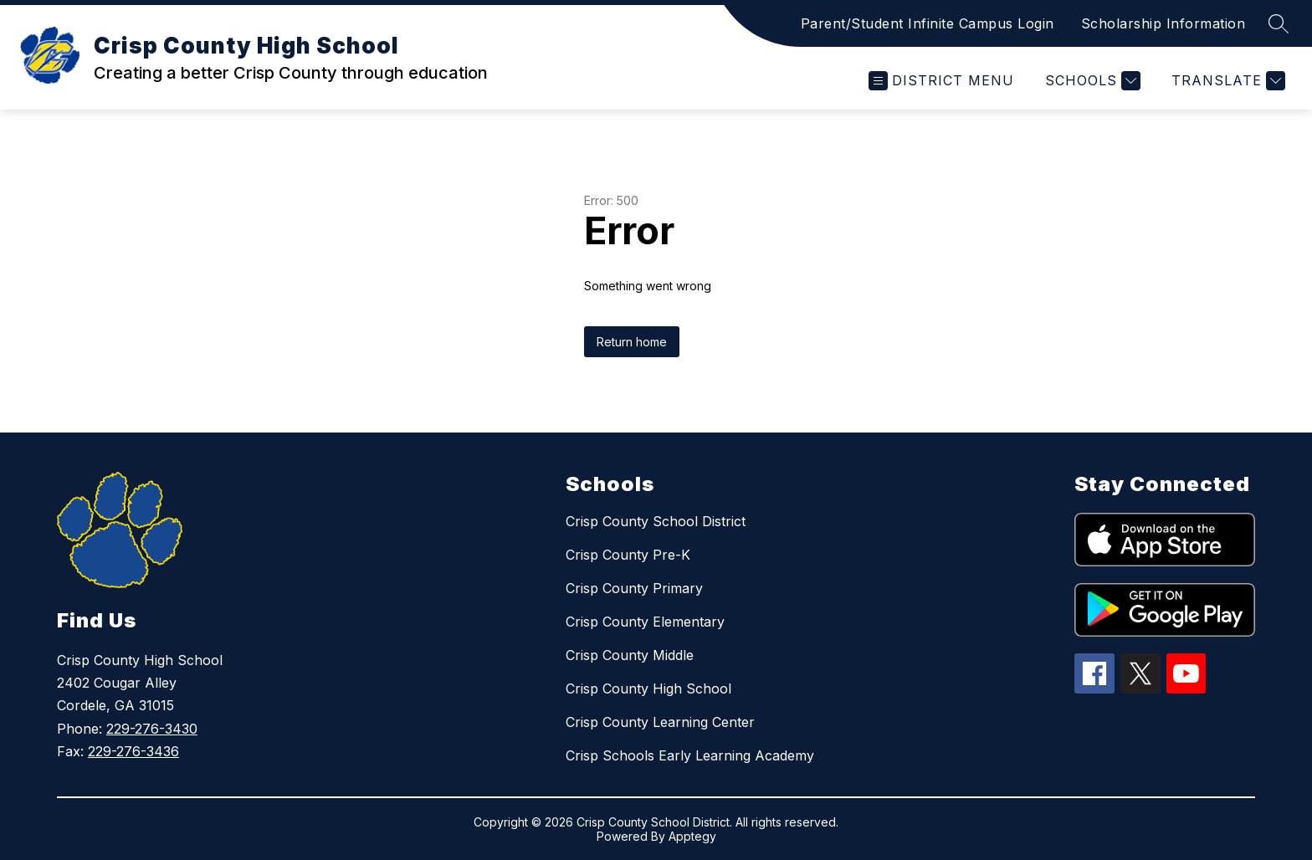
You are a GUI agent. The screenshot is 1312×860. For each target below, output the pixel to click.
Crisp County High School (648, 688)
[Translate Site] (1226, 80)
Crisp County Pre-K (628, 554)
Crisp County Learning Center (660, 722)
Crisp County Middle (630, 655)
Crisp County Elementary (645, 621)
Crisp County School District (656, 521)
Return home (632, 342)
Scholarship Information (1163, 23)
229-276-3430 (151, 728)
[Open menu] (941, 80)
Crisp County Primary (634, 588)
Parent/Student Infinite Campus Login (927, 23)
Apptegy (692, 836)
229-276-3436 (133, 751)
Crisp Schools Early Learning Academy (690, 755)
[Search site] (1278, 23)
